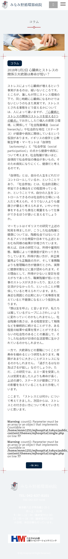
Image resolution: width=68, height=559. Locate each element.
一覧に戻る (34, 465)
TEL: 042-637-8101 (34, 495)
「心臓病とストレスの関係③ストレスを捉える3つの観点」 (33, 116)
